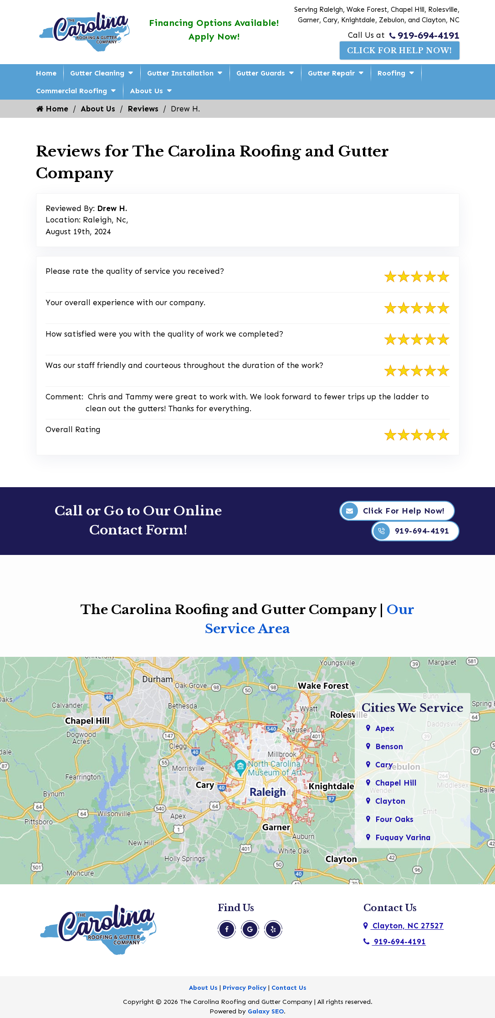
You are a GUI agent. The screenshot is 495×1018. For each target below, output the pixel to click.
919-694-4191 (424, 35)
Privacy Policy (244, 988)
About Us (146, 90)
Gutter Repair (331, 73)
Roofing (391, 73)
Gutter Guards (260, 73)
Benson (389, 746)
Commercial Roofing (71, 90)
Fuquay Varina (403, 837)
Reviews (143, 108)
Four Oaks (394, 818)
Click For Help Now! (399, 50)
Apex (384, 727)
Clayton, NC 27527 (403, 925)
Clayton (390, 800)
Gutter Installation (180, 73)
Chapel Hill (396, 782)
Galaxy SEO (266, 1011)
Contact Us (288, 988)
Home (46, 73)
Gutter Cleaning (97, 73)
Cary (384, 764)
